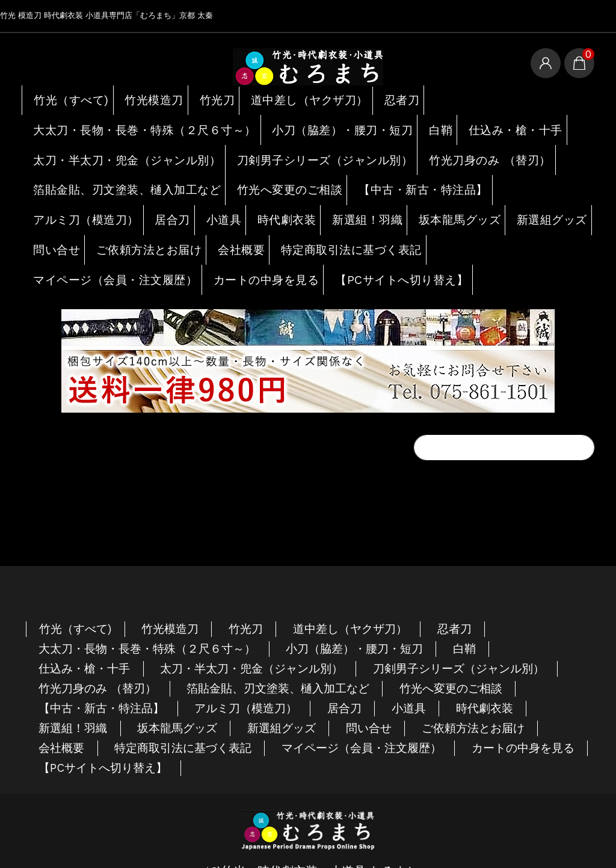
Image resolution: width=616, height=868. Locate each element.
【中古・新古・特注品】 (404, 176)
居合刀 (169, 201)
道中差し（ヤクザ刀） (312, 98)
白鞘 (420, 124)
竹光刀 (219, 98)
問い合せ (143, 227)
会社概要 (329, 227)
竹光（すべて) (68, 98)
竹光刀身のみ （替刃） (464, 150)
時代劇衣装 (292, 201)
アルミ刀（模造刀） (81, 201)
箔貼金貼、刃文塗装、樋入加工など (118, 176)
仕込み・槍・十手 (497, 124)
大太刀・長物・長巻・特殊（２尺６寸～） (134, 124)
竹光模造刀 (152, 98)
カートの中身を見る (253, 253)
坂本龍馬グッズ (468, 201)
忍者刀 (406, 98)
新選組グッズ (65, 227)
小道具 (225, 201)
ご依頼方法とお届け (235, 227)
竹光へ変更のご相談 (274, 176)
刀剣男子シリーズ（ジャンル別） (306, 150)
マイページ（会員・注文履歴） (107, 253)
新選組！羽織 (374, 201)
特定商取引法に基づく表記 (438, 227)
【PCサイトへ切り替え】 (384, 253)
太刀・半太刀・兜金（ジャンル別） (118, 150)
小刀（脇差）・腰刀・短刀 (322, 124)
